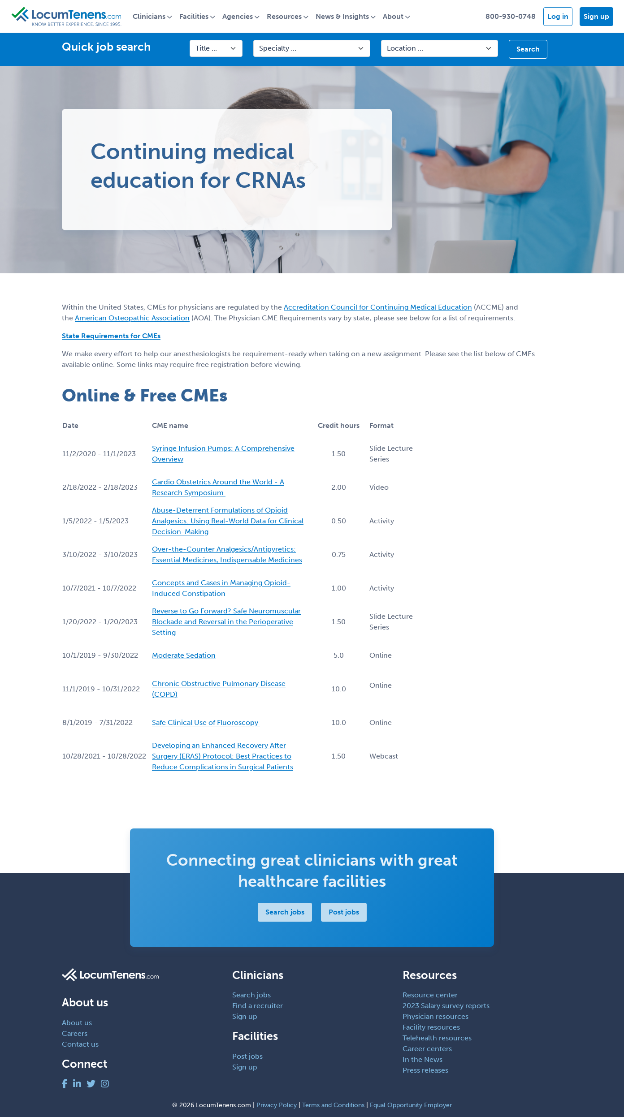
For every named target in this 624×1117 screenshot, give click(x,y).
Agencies (238, 16)
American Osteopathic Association (132, 318)
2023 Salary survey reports (446, 1006)
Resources (285, 16)
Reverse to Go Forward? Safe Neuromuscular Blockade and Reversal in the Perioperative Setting (226, 622)
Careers (74, 1033)
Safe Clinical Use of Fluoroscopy (206, 722)
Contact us (80, 1044)
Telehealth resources (437, 1038)
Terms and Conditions (333, 1105)
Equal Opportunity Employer (411, 1105)
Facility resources (431, 1027)
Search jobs (284, 912)
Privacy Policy (276, 1105)
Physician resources (435, 1017)
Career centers (427, 1049)
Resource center (430, 995)
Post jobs (344, 912)
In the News (422, 1060)
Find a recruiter (257, 1006)
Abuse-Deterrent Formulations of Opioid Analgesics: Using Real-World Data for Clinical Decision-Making (227, 521)
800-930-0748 (510, 16)
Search (528, 49)
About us (77, 1022)
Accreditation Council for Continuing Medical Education (378, 307)
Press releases (425, 1070)
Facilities (194, 16)
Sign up (596, 16)
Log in (557, 16)
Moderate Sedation (184, 655)
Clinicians (150, 16)
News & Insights (343, 16)
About (394, 16)
